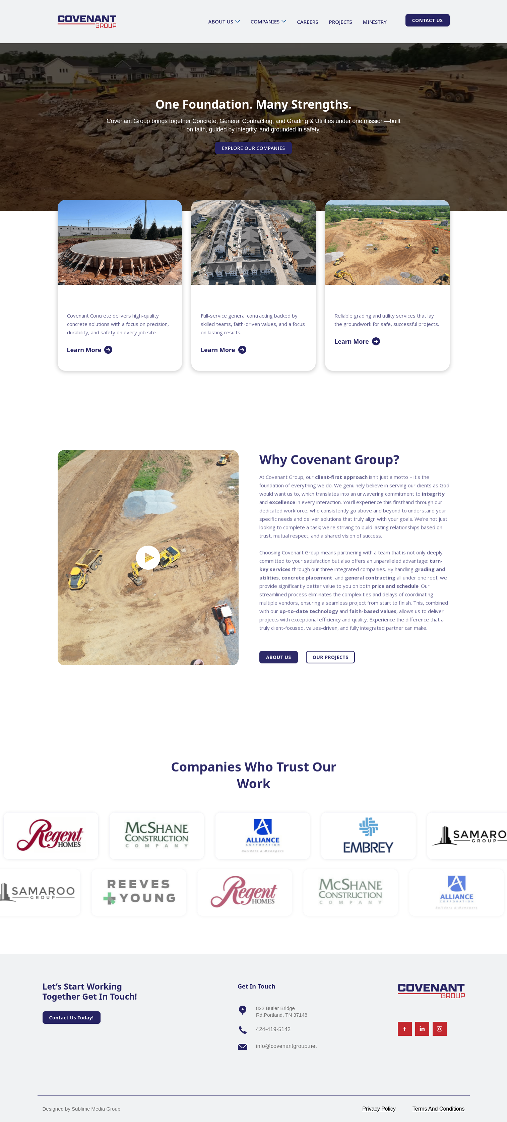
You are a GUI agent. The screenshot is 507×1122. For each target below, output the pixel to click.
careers (307, 21)
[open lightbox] (148, 557)
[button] (224, 21)
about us (220, 21)
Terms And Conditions (439, 1109)
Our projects (330, 668)
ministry (375, 21)
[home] (87, 21)
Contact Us (427, 20)
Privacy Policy (379, 1109)
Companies (265, 21)
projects (340, 21)
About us (278, 668)
